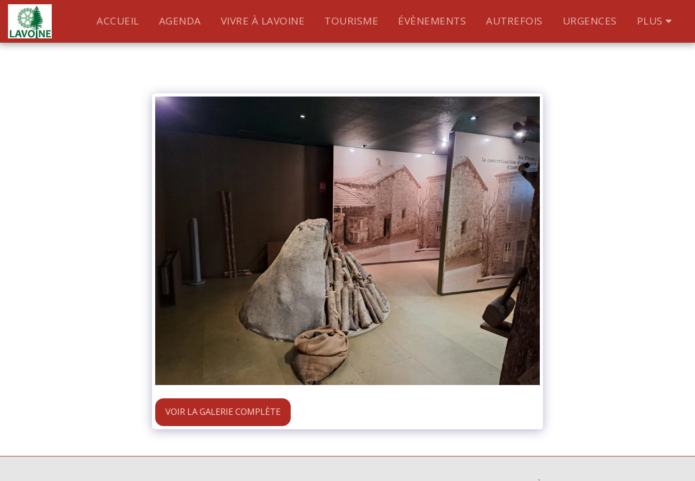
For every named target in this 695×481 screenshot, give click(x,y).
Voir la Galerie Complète (223, 411)
